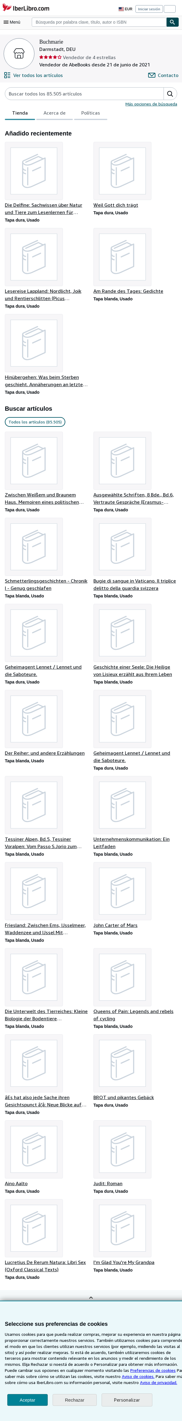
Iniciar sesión (149, 9)
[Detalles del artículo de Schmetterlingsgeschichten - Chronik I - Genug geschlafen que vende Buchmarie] (47, 556)
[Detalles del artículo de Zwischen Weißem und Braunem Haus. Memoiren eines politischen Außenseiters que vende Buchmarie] (47, 470)
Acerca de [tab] (53, 114)
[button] (170, 94)
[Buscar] (173, 22)
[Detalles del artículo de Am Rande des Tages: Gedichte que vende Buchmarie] (135, 261)
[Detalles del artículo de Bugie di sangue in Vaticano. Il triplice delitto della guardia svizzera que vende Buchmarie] (135, 556)
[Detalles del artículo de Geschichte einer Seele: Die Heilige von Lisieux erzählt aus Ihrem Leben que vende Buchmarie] (135, 642)
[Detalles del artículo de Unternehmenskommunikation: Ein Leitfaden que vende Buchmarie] (135, 815)
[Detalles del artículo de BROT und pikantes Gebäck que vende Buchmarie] (135, 1070)
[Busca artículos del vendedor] (78, 94)
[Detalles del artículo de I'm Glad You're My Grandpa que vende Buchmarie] (135, 1236)
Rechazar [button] (74, 1400)
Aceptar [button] (27, 1400)
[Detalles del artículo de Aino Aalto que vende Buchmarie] (47, 1157)
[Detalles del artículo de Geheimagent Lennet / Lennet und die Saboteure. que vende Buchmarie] (47, 642)
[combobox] (99, 22)
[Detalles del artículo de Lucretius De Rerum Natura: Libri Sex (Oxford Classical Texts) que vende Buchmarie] (47, 1240)
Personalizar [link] (126, 1400)
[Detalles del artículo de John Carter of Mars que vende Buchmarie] (135, 897)
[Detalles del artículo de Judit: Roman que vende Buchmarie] (135, 1157)
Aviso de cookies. (102, 1376)
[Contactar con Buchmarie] (163, 75)
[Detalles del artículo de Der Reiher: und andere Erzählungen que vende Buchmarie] (47, 725)
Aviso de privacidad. (124, 1382)
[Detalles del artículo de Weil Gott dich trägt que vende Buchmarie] (135, 175)
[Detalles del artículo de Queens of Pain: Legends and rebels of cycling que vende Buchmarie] (135, 988)
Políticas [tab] (89, 114)
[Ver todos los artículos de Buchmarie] (32, 75)
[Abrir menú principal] (13, 22)
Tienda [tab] (19, 114)
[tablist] (55, 113)
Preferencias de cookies (120, 1370)
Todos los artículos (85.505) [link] (34, 422)
